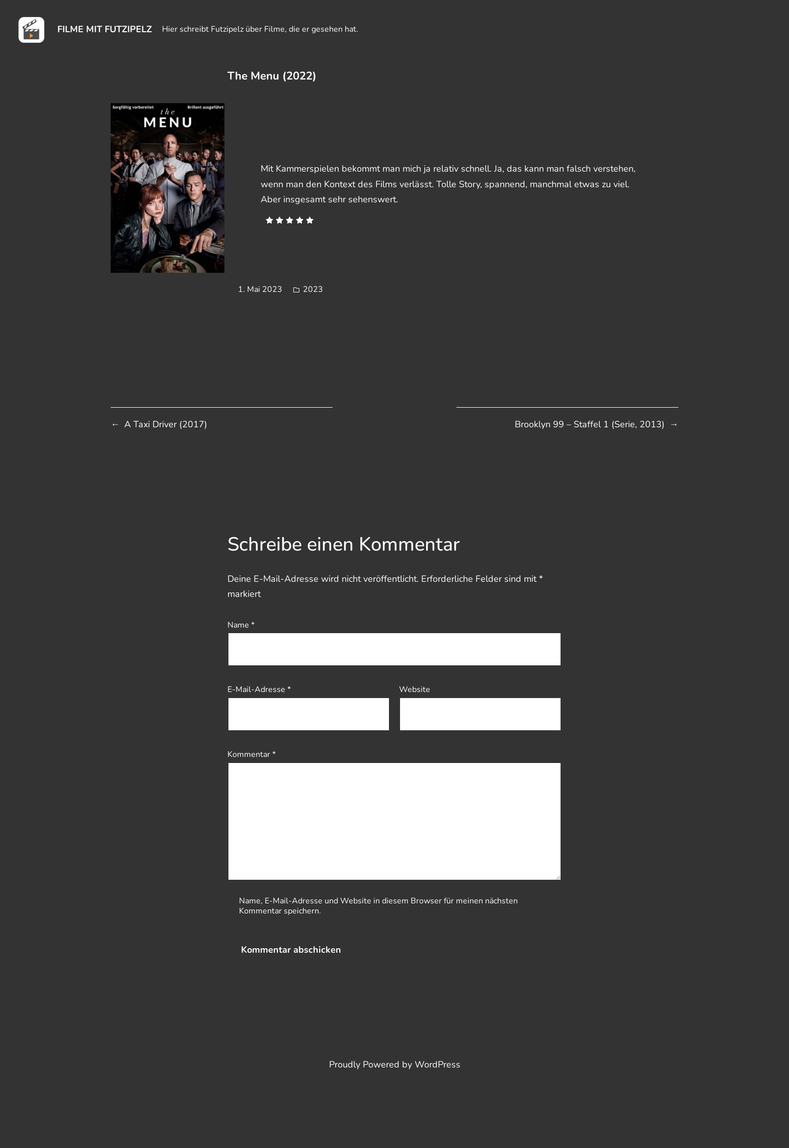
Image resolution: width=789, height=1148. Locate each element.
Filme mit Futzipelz (104, 29)
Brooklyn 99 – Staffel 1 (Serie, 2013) (590, 424)
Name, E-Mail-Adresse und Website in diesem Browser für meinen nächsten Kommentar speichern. (378, 906)
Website (414, 689)
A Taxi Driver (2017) (165, 424)
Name (241, 625)
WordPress (437, 1064)
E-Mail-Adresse (259, 689)
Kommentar (251, 754)
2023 (313, 289)
